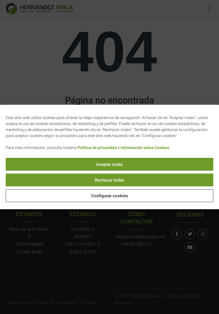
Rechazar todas (109, 180)
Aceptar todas (109, 164)
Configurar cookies (109, 195)
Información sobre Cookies (145, 147)
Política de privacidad (97, 147)
